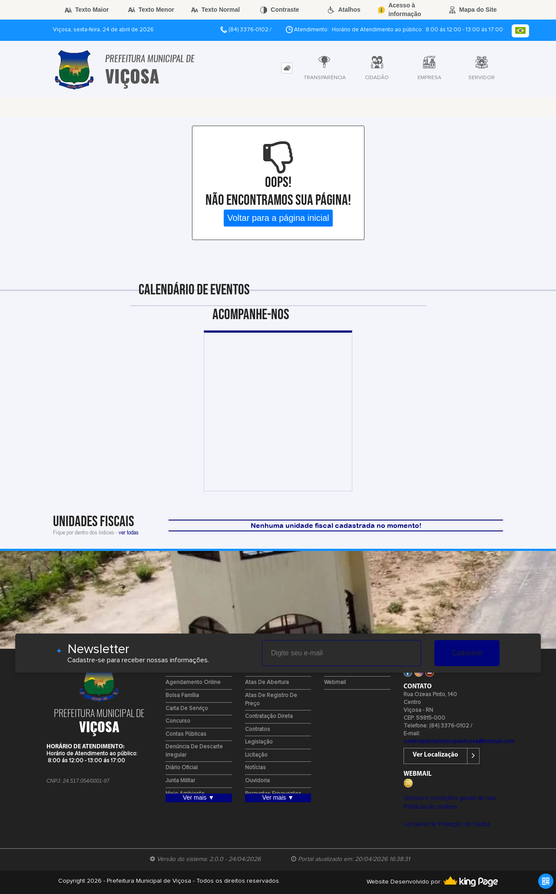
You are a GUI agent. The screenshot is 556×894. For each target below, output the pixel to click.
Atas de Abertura (267, 682)
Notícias (255, 768)
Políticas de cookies (430, 806)
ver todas (129, 532)
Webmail (335, 682)
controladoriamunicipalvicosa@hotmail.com (459, 741)
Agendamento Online (193, 682)
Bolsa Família (182, 695)
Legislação (259, 742)
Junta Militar (180, 781)
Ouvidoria (257, 781)
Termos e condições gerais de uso (450, 797)
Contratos (257, 729)
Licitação (256, 755)
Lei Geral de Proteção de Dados (447, 824)
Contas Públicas (185, 734)
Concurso (177, 721)
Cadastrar (467, 653)
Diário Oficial (181, 768)
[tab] (286, 68)
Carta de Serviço (186, 708)
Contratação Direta (269, 716)
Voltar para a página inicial (278, 218)
